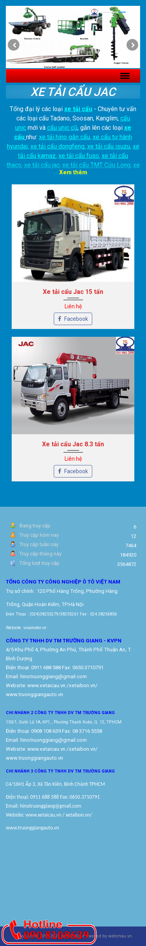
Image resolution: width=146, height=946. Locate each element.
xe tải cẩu (78, 109)
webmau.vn (120, 936)
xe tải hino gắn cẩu (64, 137)
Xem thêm (73, 172)
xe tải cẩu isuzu (108, 146)
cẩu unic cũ (62, 127)
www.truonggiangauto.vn (34, 758)
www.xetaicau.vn (46, 685)
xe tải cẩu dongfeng (57, 146)
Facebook (73, 319)
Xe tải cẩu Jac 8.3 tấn (73, 444)
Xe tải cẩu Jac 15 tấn (73, 291)
